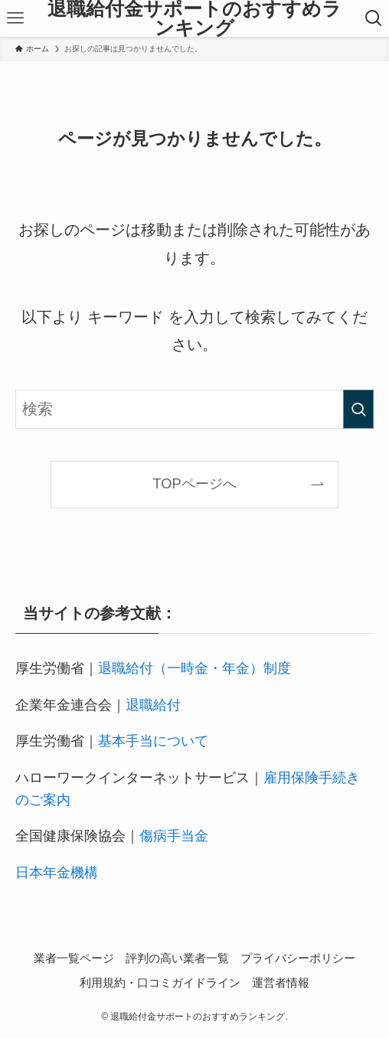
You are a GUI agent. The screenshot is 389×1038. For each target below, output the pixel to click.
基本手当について (153, 741)
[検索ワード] (194, 409)
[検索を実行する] (358, 409)
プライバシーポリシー (297, 958)
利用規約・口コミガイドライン (160, 982)
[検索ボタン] (373, 18)
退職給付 (153, 705)
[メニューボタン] (15, 18)
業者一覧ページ (74, 958)
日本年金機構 (56, 872)
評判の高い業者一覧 (177, 958)
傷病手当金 (173, 835)
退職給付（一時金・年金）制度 (194, 668)
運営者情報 (280, 982)
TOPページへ (194, 483)
